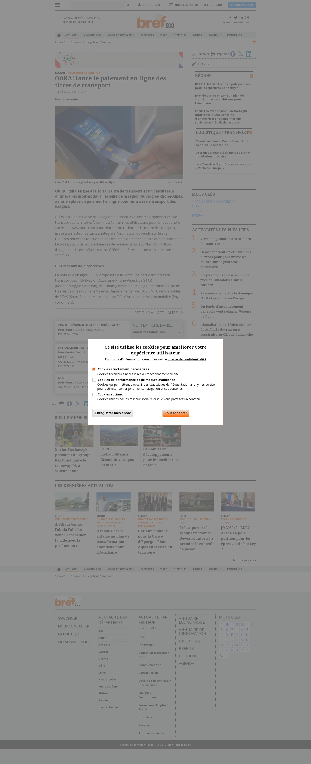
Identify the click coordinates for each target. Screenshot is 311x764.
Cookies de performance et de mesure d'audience (136, 380)
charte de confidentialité (187, 359)
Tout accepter (176, 413)
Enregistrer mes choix (113, 413)
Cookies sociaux (110, 394)
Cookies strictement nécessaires (123, 369)
